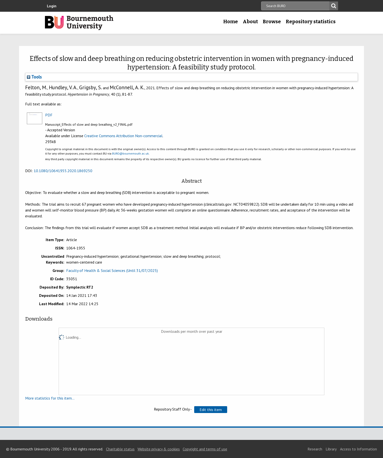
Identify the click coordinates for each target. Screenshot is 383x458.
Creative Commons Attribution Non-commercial (123, 135)
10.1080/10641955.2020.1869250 (63, 170)
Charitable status (120, 449)
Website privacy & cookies (159, 449)
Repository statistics (311, 21)
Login (51, 5)
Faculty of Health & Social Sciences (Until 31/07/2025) (112, 270)
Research (315, 449)
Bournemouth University (79, 22)
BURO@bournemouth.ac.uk (130, 153)
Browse (272, 21)
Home (230, 21)
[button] (210, 409)
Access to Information (358, 449)
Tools (34, 77)
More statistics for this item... (49, 398)
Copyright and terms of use (205, 449)
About (250, 21)
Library (331, 449)
